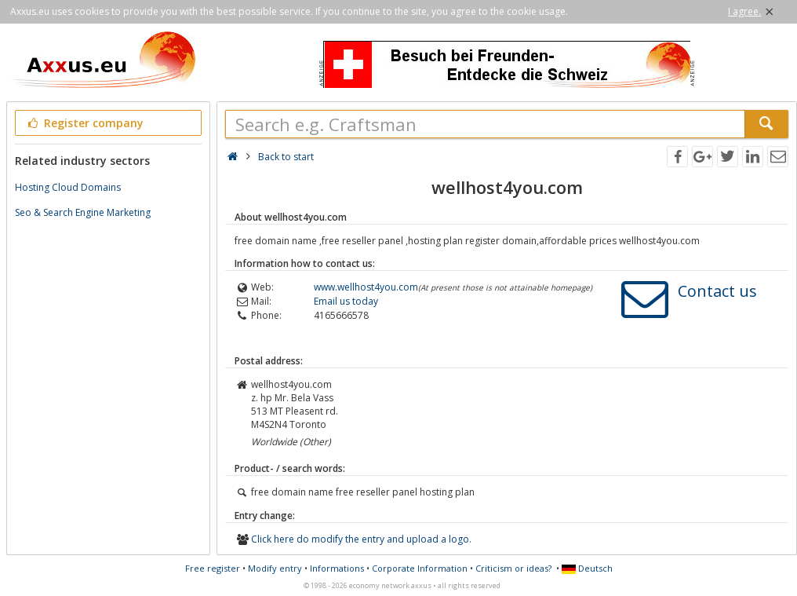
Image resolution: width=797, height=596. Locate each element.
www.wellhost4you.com (366, 287)
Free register (212, 568)
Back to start (286, 156)
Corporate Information (420, 568)
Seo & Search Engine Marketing (83, 212)
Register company (84, 122)
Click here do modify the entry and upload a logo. (361, 539)
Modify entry (275, 568)
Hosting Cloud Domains (68, 187)
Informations (337, 568)
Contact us (717, 291)
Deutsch (587, 568)
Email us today (346, 301)
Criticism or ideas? (513, 568)
